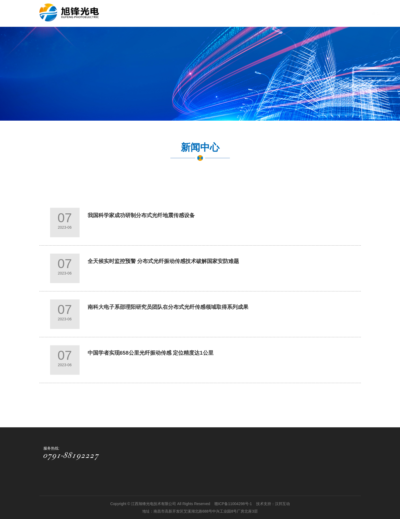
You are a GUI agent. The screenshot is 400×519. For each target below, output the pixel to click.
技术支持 (263, 504)
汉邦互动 (282, 504)
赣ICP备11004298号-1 (233, 504)
